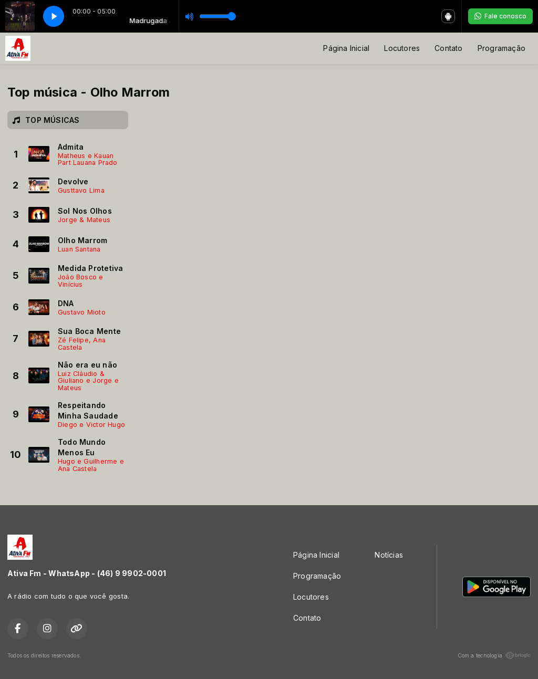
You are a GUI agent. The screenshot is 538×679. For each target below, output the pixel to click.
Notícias (389, 554)
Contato (448, 48)
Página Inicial (346, 48)
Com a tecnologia (494, 655)
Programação (501, 48)
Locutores (402, 48)
